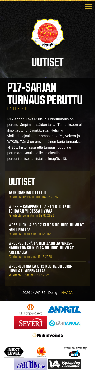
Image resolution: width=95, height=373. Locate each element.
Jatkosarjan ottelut (28, 192)
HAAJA (67, 293)
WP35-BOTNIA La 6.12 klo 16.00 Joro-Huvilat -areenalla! (41, 269)
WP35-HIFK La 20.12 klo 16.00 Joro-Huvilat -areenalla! (46, 227)
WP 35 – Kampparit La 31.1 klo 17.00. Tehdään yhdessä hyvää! (41, 209)
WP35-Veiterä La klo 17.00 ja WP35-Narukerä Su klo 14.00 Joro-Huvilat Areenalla (41, 248)
